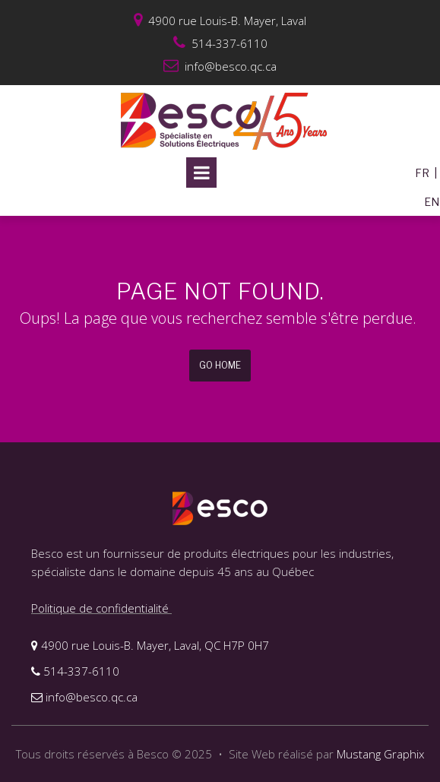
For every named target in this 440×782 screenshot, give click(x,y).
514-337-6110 (75, 671)
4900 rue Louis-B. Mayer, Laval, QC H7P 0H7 (150, 645)
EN (431, 201)
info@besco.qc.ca (220, 66)
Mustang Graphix (380, 753)
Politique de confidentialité (101, 608)
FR (422, 172)
